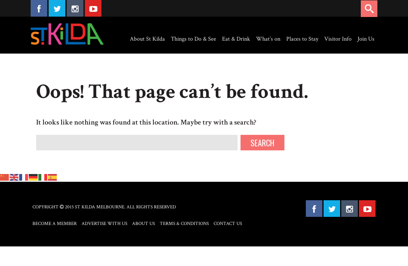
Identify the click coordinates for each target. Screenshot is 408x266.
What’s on (268, 39)
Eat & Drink (236, 39)
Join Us (365, 39)
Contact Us (228, 224)
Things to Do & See (193, 39)
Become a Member (54, 224)
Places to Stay (302, 39)
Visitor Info (338, 39)
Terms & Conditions (184, 224)
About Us (143, 224)
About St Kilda (147, 39)
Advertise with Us (104, 224)
